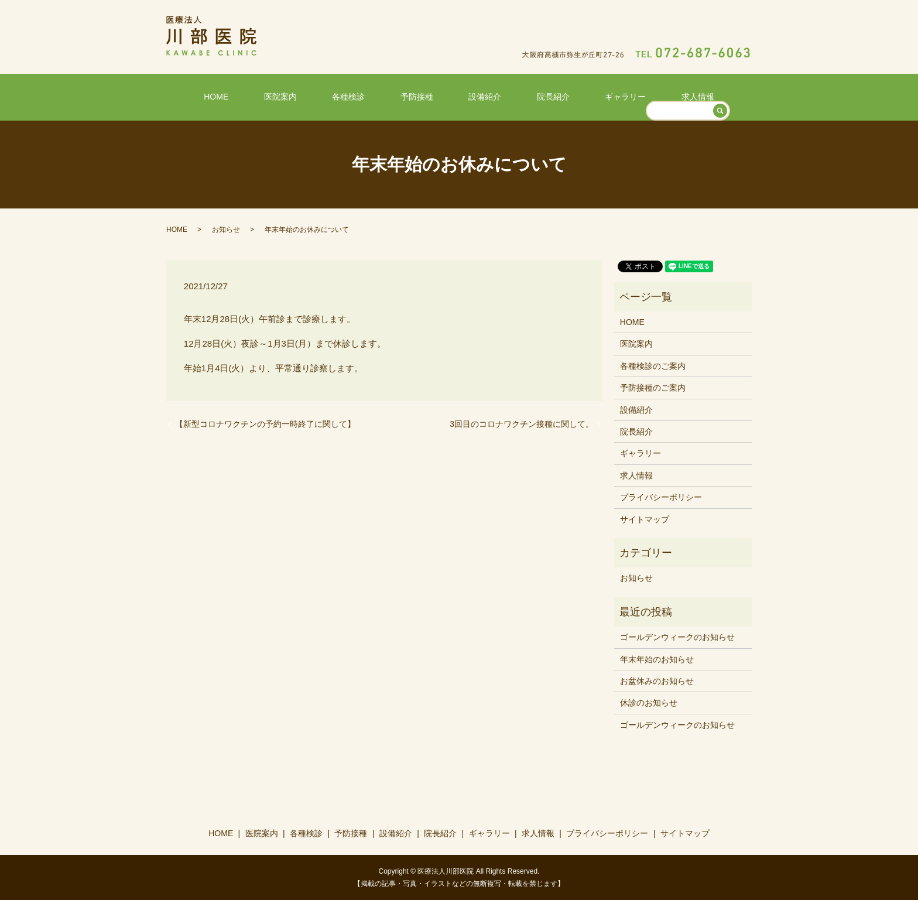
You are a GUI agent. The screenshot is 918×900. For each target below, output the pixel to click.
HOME (271, 95)
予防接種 (424, 95)
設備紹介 (477, 95)
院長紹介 (529, 95)
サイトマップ (644, 518)
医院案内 (319, 95)
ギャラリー (586, 95)
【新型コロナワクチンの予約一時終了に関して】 (265, 423)
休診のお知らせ (648, 702)
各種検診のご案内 (653, 365)
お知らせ (226, 228)
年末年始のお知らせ (657, 658)
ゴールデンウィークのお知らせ (677, 636)
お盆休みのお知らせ (657, 680)
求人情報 (642, 95)
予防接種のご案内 (653, 387)
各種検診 (372, 95)
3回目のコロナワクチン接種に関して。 (522, 423)
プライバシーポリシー (661, 496)
